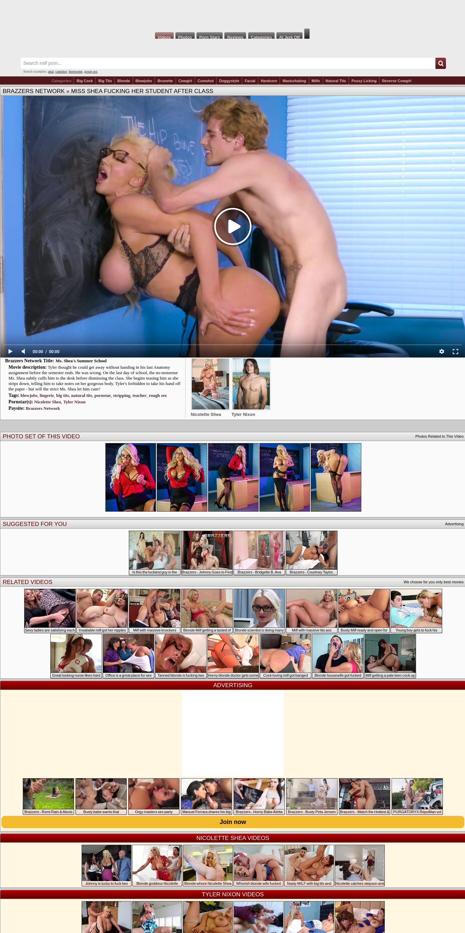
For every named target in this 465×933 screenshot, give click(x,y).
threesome (76, 71)
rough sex (158, 395)
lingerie (47, 395)
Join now (233, 822)
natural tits (81, 395)
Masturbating (294, 81)
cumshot (61, 71)
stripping (122, 395)
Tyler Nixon (74, 401)
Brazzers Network (34, 91)
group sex (91, 71)
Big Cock (84, 81)
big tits (62, 395)
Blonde (123, 81)
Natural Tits (336, 81)
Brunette (165, 81)
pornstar (102, 395)
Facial (250, 81)
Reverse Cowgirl (396, 81)
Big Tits (105, 81)
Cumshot (205, 81)
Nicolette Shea (47, 401)
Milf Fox (232, 14)
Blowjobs (144, 81)
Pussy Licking (364, 81)
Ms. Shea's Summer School (81, 360)
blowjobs (28, 395)
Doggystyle (229, 81)
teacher (140, 395)
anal (51, 71)
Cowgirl (185, 81)
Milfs (316, 81)
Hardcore (269, 81)
